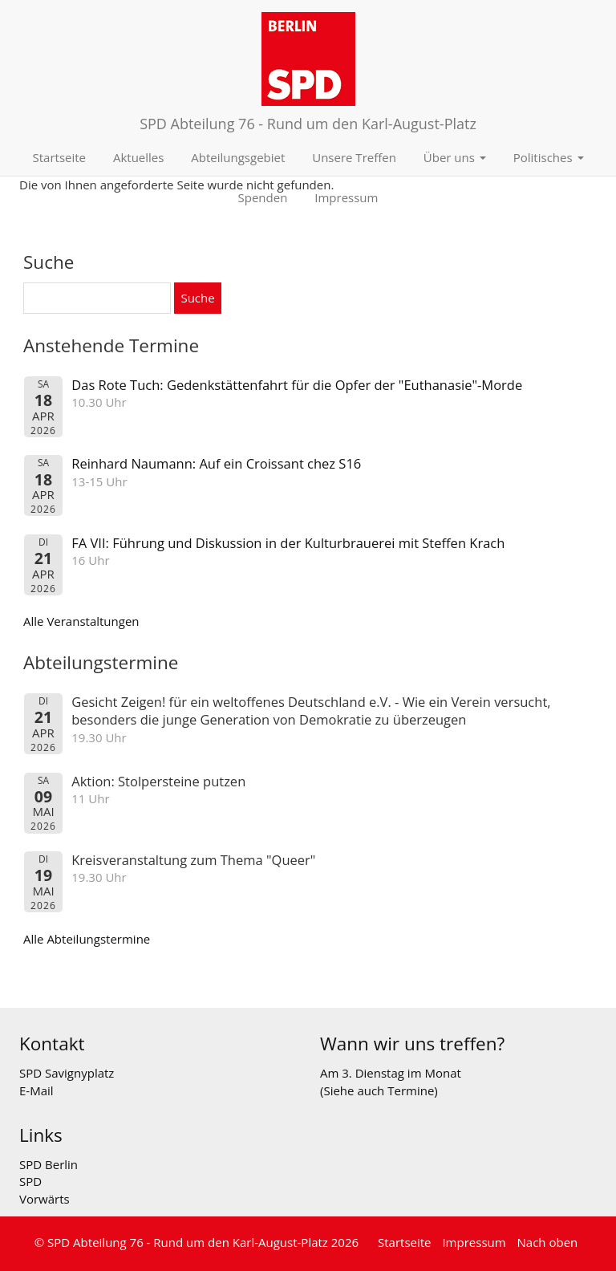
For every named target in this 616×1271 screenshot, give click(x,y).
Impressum (346, 197)
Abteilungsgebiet (238, 157)
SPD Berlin (48, 1164)
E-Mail (36, 1090)
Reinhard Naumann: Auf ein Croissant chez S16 (216, 463)
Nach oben (547, 1242)
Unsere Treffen (354, 157)
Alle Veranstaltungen (81, 621)
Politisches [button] (548, 157)
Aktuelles (138, 157)
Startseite (60, 157)
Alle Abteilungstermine (86, 939)
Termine (410, 1090)
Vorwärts (44, 1199)
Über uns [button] (455, 157)
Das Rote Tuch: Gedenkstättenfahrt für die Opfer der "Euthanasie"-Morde (296, 385)
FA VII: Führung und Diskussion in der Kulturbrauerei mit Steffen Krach (288, 543)
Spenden (263, 197)
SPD (30, 1181)
